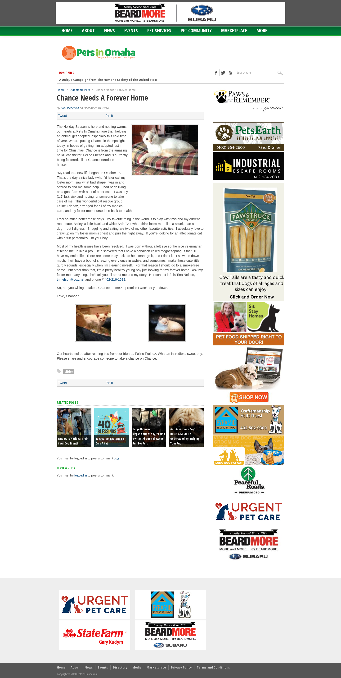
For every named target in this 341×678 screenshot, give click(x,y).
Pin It (109, 116)
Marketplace (234, 30)
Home (67, 30)
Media (137, 667)
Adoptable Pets (80, 90)
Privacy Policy (181, 667)
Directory (120, 667)
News (109, 30)
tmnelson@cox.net (70, 279)
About (88, 30)
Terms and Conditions (213, 667)
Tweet (62, 116)
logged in (80, 475)
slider (68, 372)
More (261, 30)
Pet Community (196, 30)
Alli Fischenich (70, 108)
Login (117, 458)
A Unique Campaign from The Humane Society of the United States (109, 80)
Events (131, 30)
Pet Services (159, 30)
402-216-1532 (115, 279)
